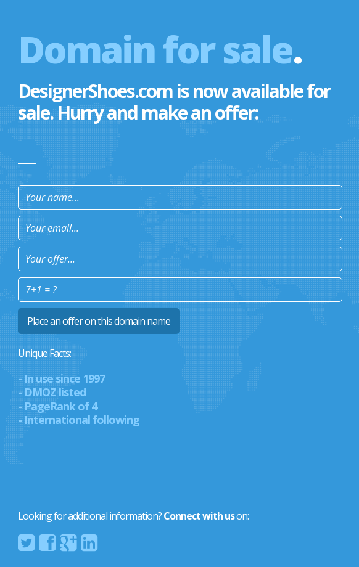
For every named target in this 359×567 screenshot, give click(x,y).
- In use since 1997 (61, 378)
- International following (78, 419)
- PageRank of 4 (57, 406)
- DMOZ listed (52, 392)
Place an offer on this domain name (98, 321)
